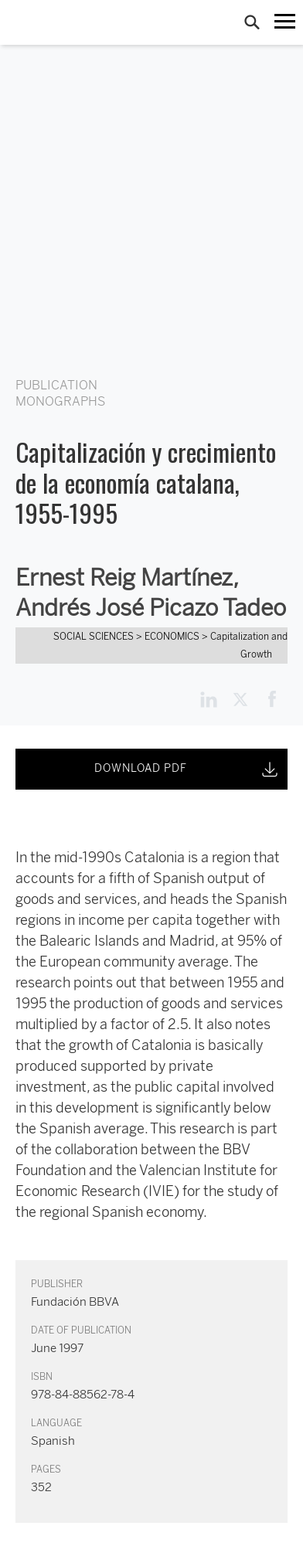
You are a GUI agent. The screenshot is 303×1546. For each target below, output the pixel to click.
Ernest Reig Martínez (124, 578)
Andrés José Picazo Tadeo (150, 608)
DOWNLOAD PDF (187, 769)
